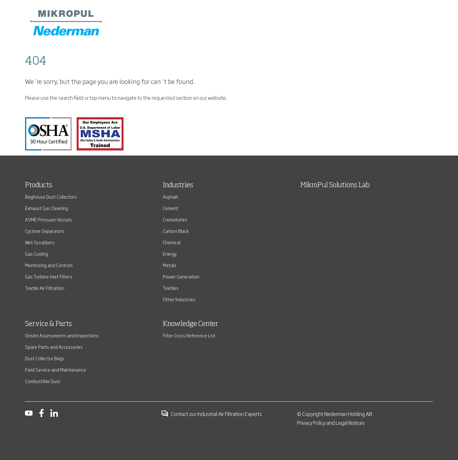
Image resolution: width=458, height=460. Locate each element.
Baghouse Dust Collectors (51, 196)
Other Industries (179, 299)
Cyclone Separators (44, 230)
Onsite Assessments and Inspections (62, 335)
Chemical (172, 242)
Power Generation (181, 276)
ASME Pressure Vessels (48, 219)
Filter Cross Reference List (189, 335)
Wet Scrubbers (39, 242)
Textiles (171, 287)
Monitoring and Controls (49, 265)
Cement (170, 208)
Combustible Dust (42, 381)
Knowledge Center (190, 324)
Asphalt (170, 196)
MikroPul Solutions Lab (335, 185)
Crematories (175, 219)
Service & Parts (48, 324)
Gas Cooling (36, 253)
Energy (170, 253)
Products (38, 185)
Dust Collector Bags (44, 358)
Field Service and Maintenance (55, 369)
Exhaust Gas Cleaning (46, 208)
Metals (169, 265)
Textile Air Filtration (44, 287)
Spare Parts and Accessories (54, 346)
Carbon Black (176, 230)
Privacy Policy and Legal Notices (331, 422)
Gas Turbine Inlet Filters (48, 276)
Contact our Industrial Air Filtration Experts (211, 414)
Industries (178, 185)
